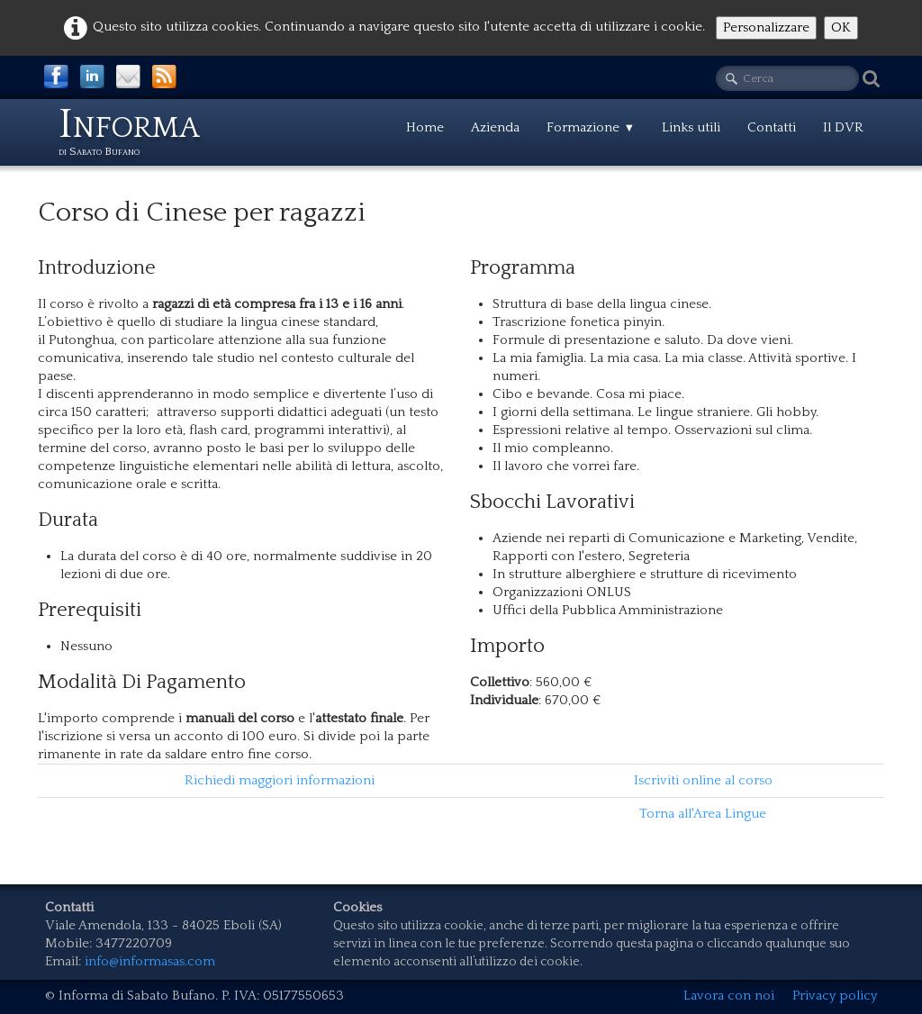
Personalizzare (766, 27)
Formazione (591, 127)
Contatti (771, 127)
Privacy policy (834, 995)
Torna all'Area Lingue (702, 813)
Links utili (691, 127)
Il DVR (843, 127)
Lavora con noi (728, 995)
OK (841, 27)
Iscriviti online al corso (703, 780)
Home (425, 127)
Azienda (495, 127)
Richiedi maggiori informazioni (280, 780)
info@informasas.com (150, 961)
